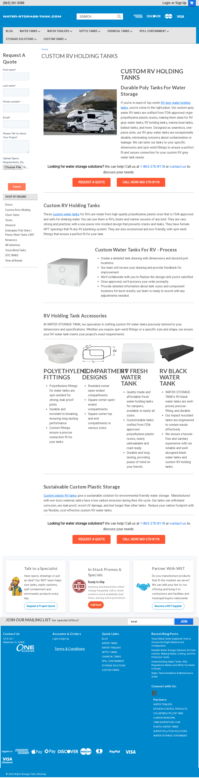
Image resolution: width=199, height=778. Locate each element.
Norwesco (11, 240)
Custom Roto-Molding (18, 210)
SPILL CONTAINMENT (154, 31)
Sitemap (41, 774)
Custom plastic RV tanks (60, 495)
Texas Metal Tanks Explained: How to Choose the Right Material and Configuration (171, 642)
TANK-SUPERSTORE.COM (166, 722)
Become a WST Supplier (168, 606)
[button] (80, 112)
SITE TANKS (11, 255)
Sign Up (180, 3)
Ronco (9, 204)
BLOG (9, 31)
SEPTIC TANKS (89, 31)
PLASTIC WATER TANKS (165, 726)
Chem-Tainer (12, 215)
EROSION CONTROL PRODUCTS (170, 709)
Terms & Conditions (69, 649)
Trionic (9, 220)
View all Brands (13, 260)
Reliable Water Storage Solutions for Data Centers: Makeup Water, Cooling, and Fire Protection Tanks (173, 654)
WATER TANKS (30, 31)
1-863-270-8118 (152, 166)
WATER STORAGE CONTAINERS (170, 735)
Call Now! (96, 604)
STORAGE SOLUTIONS (21, 39)
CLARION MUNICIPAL (164, 717)
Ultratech (10, 225)
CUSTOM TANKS (55, 39)
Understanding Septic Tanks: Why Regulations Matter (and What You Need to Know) (173, 665)
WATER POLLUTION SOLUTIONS (170, 731)
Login (166, 3)
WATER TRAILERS (59, 31)
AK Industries (12, 245)
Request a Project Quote (41, 606)
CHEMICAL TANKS (120, 31)
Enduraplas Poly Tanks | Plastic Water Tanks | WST (19, 233)
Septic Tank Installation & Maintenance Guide (172, 675)
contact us (178, 166)
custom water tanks (66, 214)
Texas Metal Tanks (15, 250)
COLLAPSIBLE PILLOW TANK (168, 713)
